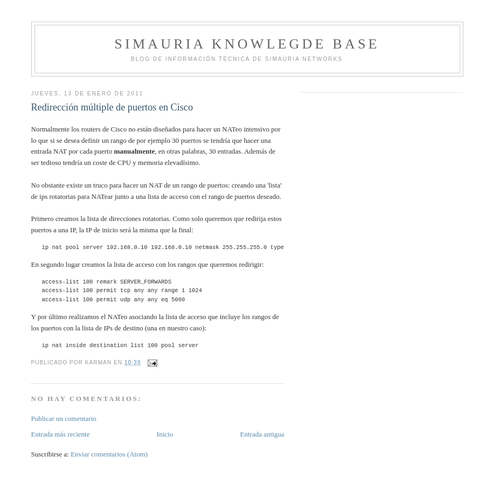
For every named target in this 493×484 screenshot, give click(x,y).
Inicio (165, 434)
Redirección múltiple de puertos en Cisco (112, 107)
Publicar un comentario (63, 418)
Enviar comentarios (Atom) (109, 454)
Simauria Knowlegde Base (246, 44)
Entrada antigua (262, 434)
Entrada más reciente (60, 434)
